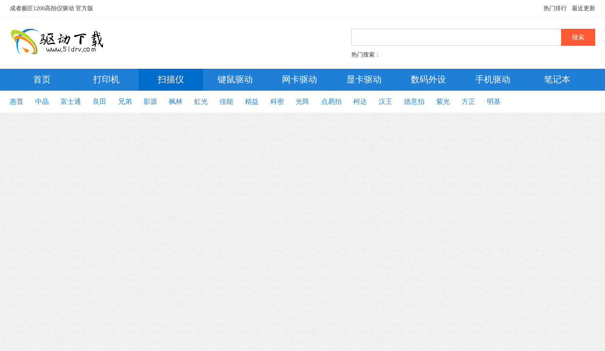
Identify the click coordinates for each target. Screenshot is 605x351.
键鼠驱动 (235, 79)
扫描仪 (171, 79)
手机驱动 (492, 79)
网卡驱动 (299, 79)
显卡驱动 (364, 79)
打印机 (106, 79)
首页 (42, 79)
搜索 (578, 37)
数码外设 (428, 79)
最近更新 (583, 8)
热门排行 (555, 8)
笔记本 (557, 79)
